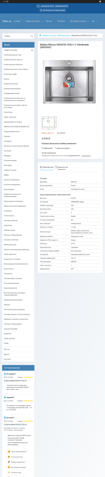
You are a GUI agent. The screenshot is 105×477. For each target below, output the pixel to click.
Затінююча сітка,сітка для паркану (16, 146)
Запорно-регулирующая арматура (16, 249)
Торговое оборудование (13, 324)
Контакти (61, 21)
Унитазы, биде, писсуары (13, 278)
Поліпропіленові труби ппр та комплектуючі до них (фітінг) (14, 99)
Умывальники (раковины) (13, 300)
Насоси (6, 79)
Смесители (8, 225)
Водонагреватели (10, 288)
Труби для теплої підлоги (13, 60)
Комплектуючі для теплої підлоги (16, 69)
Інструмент (8, 141)
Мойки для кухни (64, 35)
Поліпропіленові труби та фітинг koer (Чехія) (15, 106)
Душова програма (10, 329)
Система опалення (11, 220)
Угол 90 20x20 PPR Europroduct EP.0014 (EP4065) (18, 443)
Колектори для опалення (13, 64)
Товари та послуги (33, 21)
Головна (17, 21)
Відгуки (6, 354)
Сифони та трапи (10, 170)
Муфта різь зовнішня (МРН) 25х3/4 (19, 435)
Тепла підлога (9, 216)
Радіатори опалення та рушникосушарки (12, 195)
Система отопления (11, 240)
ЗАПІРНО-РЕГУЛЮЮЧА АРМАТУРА (16, 127)
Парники (7, 136)
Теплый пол (8, 274)
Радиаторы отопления (12, 259)
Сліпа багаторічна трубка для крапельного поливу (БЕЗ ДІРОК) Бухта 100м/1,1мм (18, 387)
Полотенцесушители (11, 283)
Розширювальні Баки (11, 93)
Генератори (8, 112)
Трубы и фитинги (10, 254)
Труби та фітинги (10, 117)
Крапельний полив (11, 84)
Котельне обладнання (12, 184)
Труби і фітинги (9, 338)
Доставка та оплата (78, 21)
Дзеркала (7, 333)
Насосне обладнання (11, 180)
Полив (6, 343)
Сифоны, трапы (9, 230)
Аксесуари (8, 165)
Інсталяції (7, 151)
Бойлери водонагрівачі (12, 89)
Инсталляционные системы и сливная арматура (14, 294)
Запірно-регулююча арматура (15, 206)
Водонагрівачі (9, 189)
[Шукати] (31, 36)
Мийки (6, 175)
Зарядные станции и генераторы (16, 319)
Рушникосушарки (10, 160)
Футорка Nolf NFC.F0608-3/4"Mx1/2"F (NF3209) (16, 439)
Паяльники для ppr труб (12, 55)
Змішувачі (7, 156)
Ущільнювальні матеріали (13, 201)
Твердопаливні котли (11, 131)
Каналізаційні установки (13, 122)
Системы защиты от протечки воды (17, 314)
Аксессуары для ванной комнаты (16, 264)
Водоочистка (9, 269)
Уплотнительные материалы (14, 309)
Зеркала (7, 305)
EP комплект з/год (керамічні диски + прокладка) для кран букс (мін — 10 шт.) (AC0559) (19, 407)
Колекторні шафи (10, 74)
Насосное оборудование (13, 235)
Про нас (49, 21)
